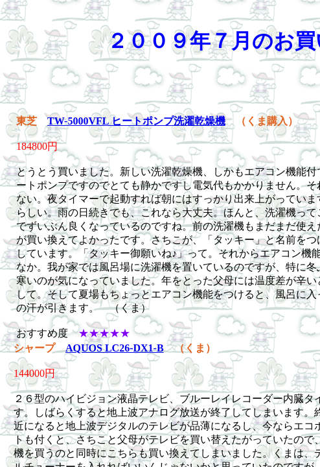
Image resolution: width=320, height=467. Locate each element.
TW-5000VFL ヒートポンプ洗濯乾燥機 (136, 120)
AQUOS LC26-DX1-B (114, 347)
